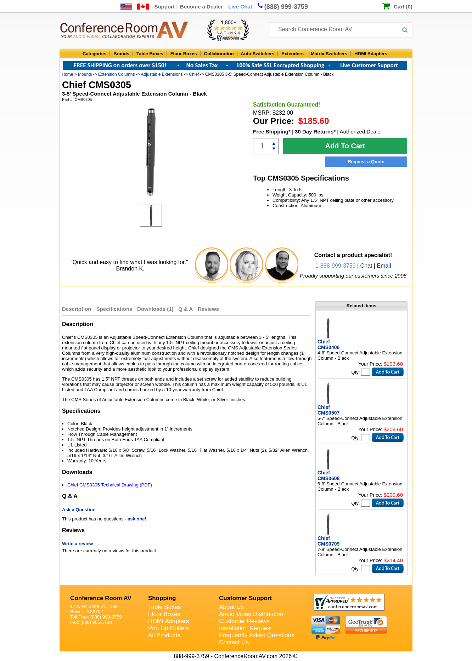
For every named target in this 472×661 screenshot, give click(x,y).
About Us (231, 607)
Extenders (292, 53)
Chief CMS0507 (328, 410)
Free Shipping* (272, 132)
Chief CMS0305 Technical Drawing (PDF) (109, 485)
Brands (121, 53)
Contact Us (234, 642)
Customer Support (245, 598)
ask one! (137, 519)
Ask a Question (79, 509)
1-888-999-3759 (335, 266)
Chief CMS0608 (328, 475)
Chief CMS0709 (328, 541)
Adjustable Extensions (161, 74)
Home (67, 74)
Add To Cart (345, 146)
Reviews (208, 309)
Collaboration (219, 53)
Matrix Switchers (329, 53)
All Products (164, 635)
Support (164, 7)
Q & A (186, 309)
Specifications (114, 309)
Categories (94, 53)
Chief (194, 74)
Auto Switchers (258, 53)
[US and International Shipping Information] (135, 7)
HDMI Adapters (370, 53)
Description (76, 309)
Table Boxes (149, 53)
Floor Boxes (183, 53)
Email (384, 266)
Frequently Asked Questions (256, 635)
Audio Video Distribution (251, 614)
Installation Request (245, 628)
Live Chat (240, 7)
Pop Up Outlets (168, 628)
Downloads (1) (155, 309)
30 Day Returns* (315, 132)
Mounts (85, 74)
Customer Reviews (244, 621)
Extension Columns (116, 74)
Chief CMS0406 (328, 344)
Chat (366, 266)
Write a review (77, 543)
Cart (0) (403, 7)
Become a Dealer (201, 7)
